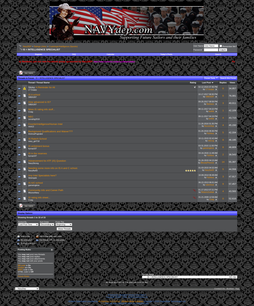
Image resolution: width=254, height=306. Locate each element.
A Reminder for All (45, 87)
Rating (193, 83)
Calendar (110, 54)
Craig (30, 112)
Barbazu (210, 104)
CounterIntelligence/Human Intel (45, 124)
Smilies (21, 267)
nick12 (31, 126)
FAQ (74, 54)
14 (223, 162)
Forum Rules (23, 276)
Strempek (32, 178)
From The (60, 222)
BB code (21, 265)
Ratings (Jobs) (40, 46)
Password (197, 50)
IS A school (34, 94)
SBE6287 (32, 97)
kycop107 (32, 148)
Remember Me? (228, 46)
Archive (230, 289)
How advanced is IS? (39, 102)
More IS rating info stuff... (41, 109)
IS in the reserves (37, 153)
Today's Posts (166, 54)
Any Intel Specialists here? (42, 175)
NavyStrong (33, 163)
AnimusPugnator (35, 134)
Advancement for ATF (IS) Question (47, 160)
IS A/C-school (35, 182)
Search (218, 54)
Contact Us (219, 289)
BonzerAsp (209, 126)
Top (237, 289)
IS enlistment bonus (38, 146)
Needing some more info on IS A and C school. (53, 168)
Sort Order (44, 222)
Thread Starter (43, 83)
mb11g (211, 141)
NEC (30, 116)
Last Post (206, 83)
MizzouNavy (33, 193)
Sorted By (22, 222)
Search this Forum (228, 78)
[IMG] (20, 270)
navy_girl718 (33, 141)
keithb (211, 111)
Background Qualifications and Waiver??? (50, 131)
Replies (223, 83)
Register (38, 54)
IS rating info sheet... (39, 197)
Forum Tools (209, 78)
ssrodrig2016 (34, 119)
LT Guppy (32, 90)
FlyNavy (210, 133)
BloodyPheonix (207, 163)
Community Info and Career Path (45, 190)
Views (232, 83)
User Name (198, 46)
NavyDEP (27, 46)
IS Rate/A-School (37, 138)
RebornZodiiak (207, 192)
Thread (31, 83)
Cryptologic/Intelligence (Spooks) (63, 46)
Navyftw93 (32, 170)
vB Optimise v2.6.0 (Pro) (109, 301)
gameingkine (208, 148)
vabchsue (210, 185)
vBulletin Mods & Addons (132, 301)
